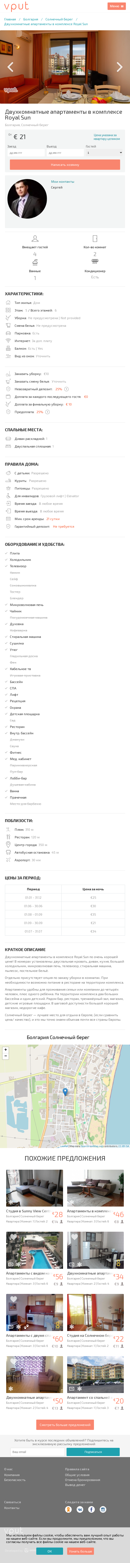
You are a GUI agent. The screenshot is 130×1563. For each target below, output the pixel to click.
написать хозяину (65, 164)
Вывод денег (75, 1484)
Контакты (11, 1507)
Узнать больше (80, 1551)
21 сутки (53, 519)
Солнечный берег (59, 19)
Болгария (30, 19)
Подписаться (93, 1452)
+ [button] (5, 1050)
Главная (10, 19)
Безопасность (15, 1479)
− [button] (5, 1056)
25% (58, 389)
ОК (50, 1551)
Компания (12, 1474)
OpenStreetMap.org (92, 1146)
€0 (86, 396)
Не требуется (63, 526)
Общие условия (77, 1474)
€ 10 (69, 404)
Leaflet (64, 1146)
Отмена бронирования (82, 1479)
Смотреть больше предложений (65, 1425)
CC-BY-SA (123, 1146)
